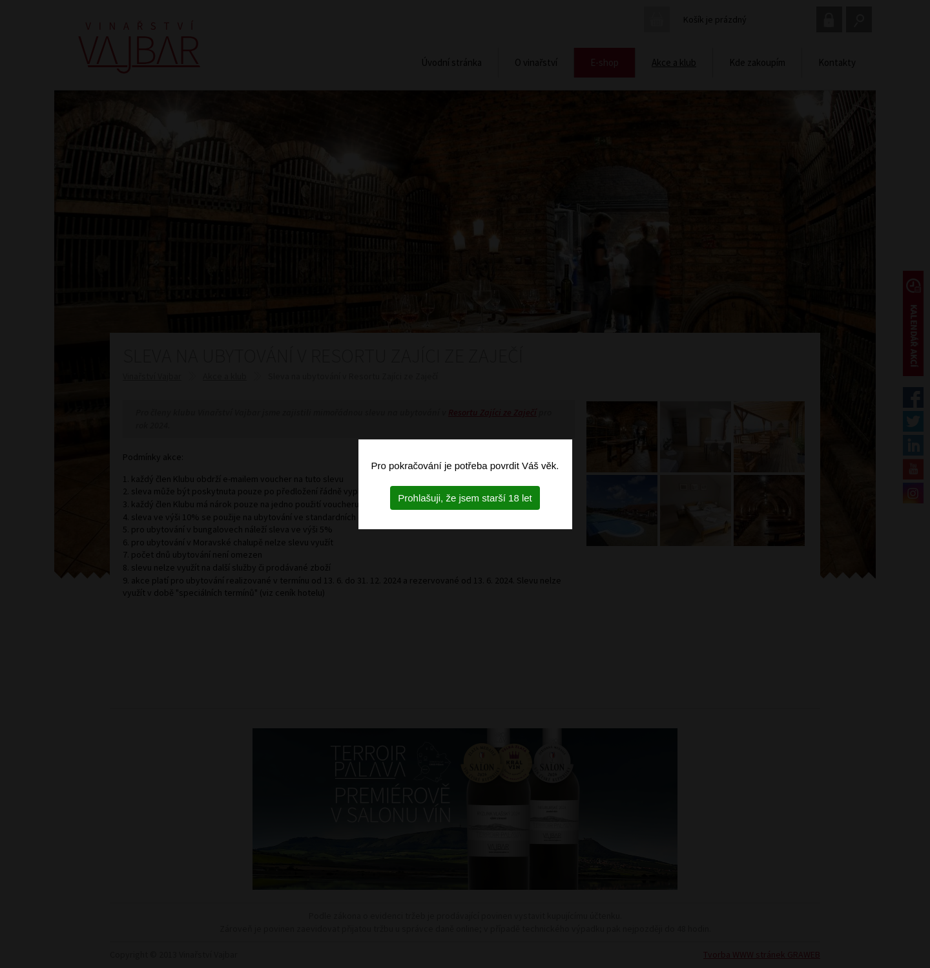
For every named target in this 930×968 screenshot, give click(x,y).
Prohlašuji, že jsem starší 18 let (465, 497)
